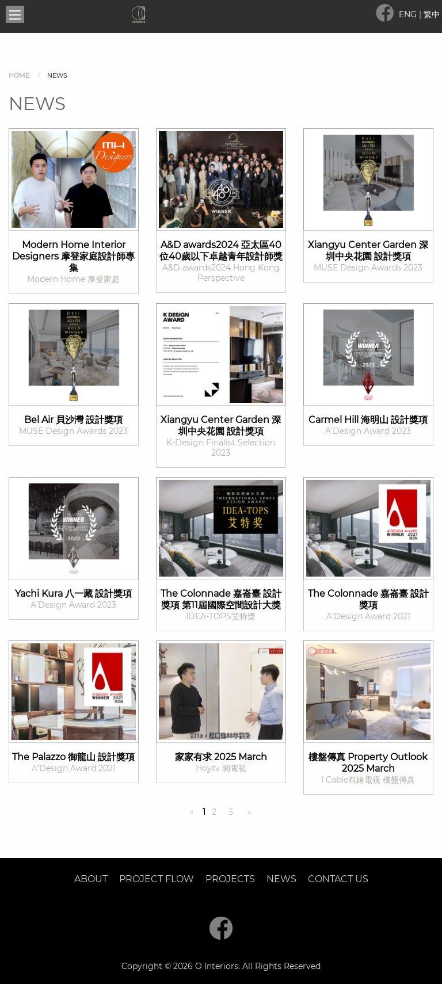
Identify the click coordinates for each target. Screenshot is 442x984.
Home (19, 75)
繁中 (432, 14)
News (281, 879)
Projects (230, 879)
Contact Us (338, 879)
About (91, 879)
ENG (409, 14)
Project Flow (156, 879)
